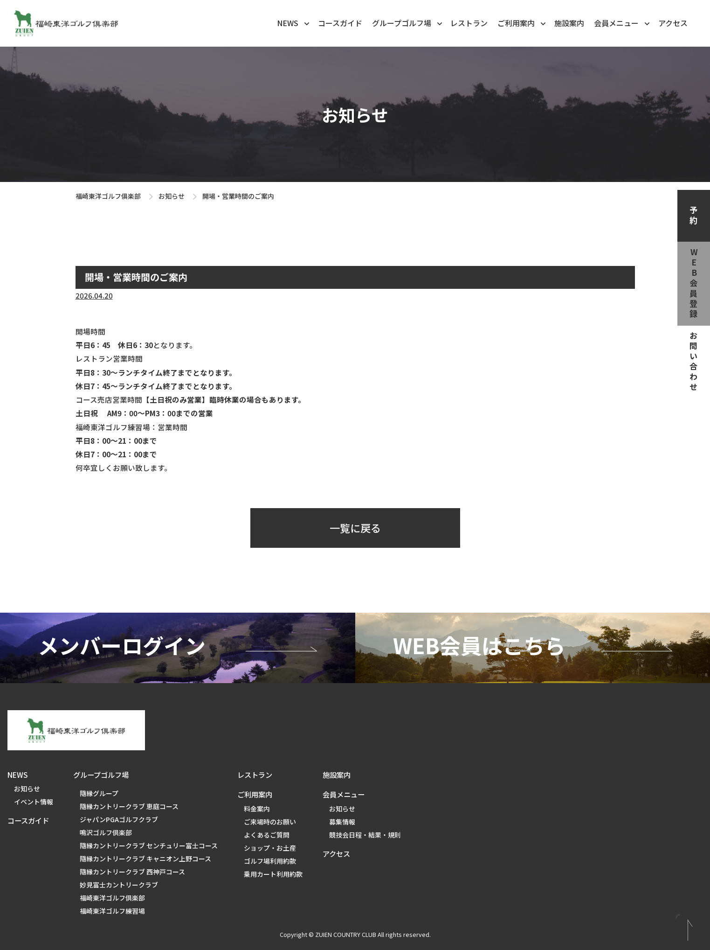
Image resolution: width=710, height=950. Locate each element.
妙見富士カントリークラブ (119, 884)
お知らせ (172, 196)
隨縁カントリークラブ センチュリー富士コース (149, 845)
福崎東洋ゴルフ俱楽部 (108, 196)
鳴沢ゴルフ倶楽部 (106, 832)
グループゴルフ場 (408, 22)
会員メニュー (622, 22)
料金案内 (257, 808)
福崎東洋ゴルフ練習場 (112, 910)
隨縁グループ (99, 793)
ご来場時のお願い (270, 821)
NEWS (294, 22)
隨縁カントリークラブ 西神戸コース (132, 871)
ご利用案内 (522, 22)
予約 (694, 216)
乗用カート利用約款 (273, 874)
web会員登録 (694, 284)
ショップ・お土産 (270, 847)
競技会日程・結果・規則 (365, 834)
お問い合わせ (694, 362)
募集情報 (342, 821)
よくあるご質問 (267, 834)
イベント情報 (33, 801)
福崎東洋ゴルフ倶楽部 (112, 897)
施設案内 (569, 22)
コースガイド (340, 22)
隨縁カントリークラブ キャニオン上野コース (145, 858)
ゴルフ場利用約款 (270, 861)
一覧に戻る (355, 527)
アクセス (673, 22)
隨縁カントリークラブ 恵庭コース (129, 806)
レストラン (469, 22)
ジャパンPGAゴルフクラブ (119, 819)
